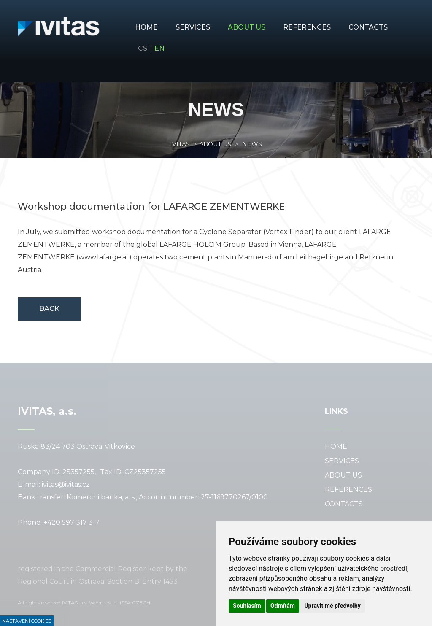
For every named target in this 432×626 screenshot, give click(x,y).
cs (142, 48)
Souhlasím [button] (247, 605)
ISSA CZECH (135, 602)
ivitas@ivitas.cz (66, 484)
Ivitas (180, 144)
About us (215, 144)
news (251, 144)
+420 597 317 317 (71, 522)
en (159, 48)
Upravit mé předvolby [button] (332, 605)
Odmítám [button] (282, 605)
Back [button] (49, 309)
